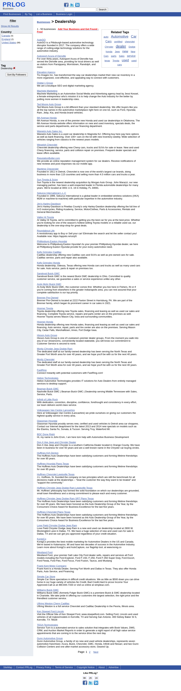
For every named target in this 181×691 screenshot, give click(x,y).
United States (9, 42)
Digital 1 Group (45, 83)
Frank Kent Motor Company (51, 565)
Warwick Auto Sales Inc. (50, 131)
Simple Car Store (46, 576)
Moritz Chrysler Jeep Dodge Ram (54, 348)
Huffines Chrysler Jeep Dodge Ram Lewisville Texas (65, 487)
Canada (6, 35)
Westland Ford (44, 552)
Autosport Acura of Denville (51, 56)
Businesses (43, 22)
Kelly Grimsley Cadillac (49, 252)
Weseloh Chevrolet (47, 144)
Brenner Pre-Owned (47, 297)
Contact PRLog (24, 667)
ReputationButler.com (48, 158)
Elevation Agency (46, 72)
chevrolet (130, 41)
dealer (121, 46)
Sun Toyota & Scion (47, 179)
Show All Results (10, 26)
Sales (121, 56)
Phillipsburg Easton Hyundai (52, 241)
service (131, 55)
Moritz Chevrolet (45, 359)
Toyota (115, 60)
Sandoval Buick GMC (48, 273)
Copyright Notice (86, 667)
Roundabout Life (45, 230)
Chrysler (109, 47)
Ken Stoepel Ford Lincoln (50, 611)
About (101, 667)
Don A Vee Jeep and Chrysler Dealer (56, 442)
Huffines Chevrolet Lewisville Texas (55, 474)
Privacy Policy (43, 667)
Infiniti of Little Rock (47, 399)
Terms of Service (64, 667)
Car (133, 36)
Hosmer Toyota (45, 308)
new (125, 51)
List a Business (44, 14)
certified (118, 41)
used (125, 60)
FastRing (42, 370)
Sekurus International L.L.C (51, 193)
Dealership (8, 68)
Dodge (132, 47)
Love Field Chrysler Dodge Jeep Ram (57, 525)
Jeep (117, 51)
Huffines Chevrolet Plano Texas (53, 512)
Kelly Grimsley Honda (48, 262)
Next (95, 652)
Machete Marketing (47, 90)
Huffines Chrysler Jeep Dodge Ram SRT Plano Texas (65, 498)
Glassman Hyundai (47, 420)
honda (109, 51)
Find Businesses (12, 14)
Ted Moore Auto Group (49, 104)
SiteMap (7, 667)
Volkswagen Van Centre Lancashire (56, 410)
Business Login (64, 14)
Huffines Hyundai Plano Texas (53, 463)
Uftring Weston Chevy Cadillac (53, 603)
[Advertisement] (162, 74)
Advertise (114, 667)
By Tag (28, 14)
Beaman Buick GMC (48, 388)
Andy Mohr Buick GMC (49, 284)
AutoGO (41, 39)
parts (113, 56)
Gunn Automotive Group (50, 638)
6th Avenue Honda (47, 117)
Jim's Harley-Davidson (49, 203)
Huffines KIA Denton (48, 453)
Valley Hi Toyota (45, 217)
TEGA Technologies (47, 624)
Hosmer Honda (45, 321)
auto (106, 36)
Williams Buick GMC (48, 590)
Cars (108, 41)
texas (107, 60)
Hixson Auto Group (47, 335)
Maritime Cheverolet (47, 168)
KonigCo (41, 539)
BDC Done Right (46, 434)
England (6, 39)
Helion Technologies (47, 378)
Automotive (120, 36)
